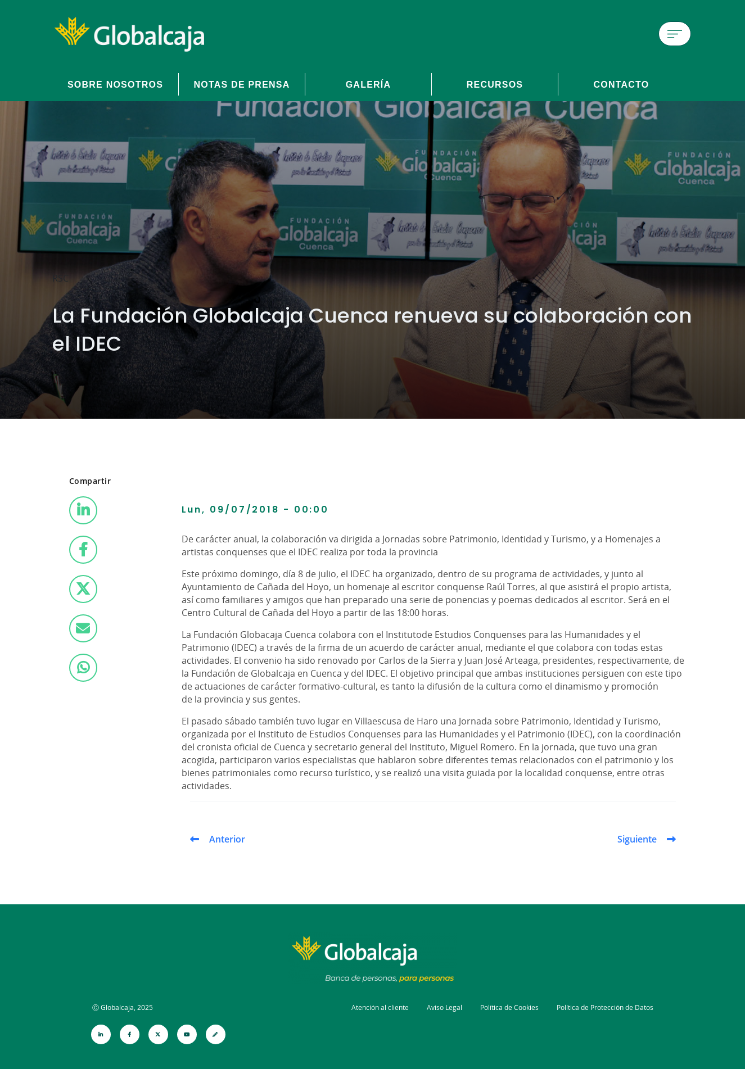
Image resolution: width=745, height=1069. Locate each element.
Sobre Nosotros (115, 84)
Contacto (621, 84)
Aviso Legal (444, 1007)
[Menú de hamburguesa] (674, 33)
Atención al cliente (380, 1007)
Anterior (227, 839)
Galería (368, 84)
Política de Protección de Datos (605, 1007)
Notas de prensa (241, 84)
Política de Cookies (509, 1007)
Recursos (495, 84)
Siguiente (637, 839)
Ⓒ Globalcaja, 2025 (122, 1007)
